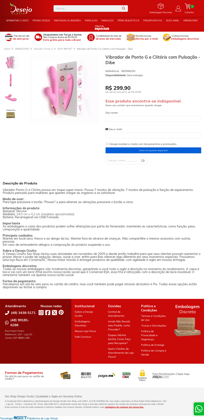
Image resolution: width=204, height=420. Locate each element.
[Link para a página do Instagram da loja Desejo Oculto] (41, 312)
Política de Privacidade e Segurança (149, 335)
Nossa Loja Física (85, 331)
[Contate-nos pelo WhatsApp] (199, 409)
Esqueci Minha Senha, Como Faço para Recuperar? (119, 339)
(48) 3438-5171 (23, 313)
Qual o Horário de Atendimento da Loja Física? (121, 352)
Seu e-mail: (113, 129)
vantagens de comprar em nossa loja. (124, 407)
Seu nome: (111, 112)
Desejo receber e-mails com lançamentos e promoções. (143, 144)
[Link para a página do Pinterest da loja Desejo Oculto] (61, 312)
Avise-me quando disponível (153, 150)
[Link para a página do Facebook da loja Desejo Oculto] (47, 312)
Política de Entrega (152, 345)
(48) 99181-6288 (19, 322)
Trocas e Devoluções (153, 325)
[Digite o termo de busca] (86, 8)
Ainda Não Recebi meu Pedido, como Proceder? (119, 325)
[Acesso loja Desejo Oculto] (178, 8)
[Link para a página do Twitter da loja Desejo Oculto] (54, 312)
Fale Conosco (83, 336)
